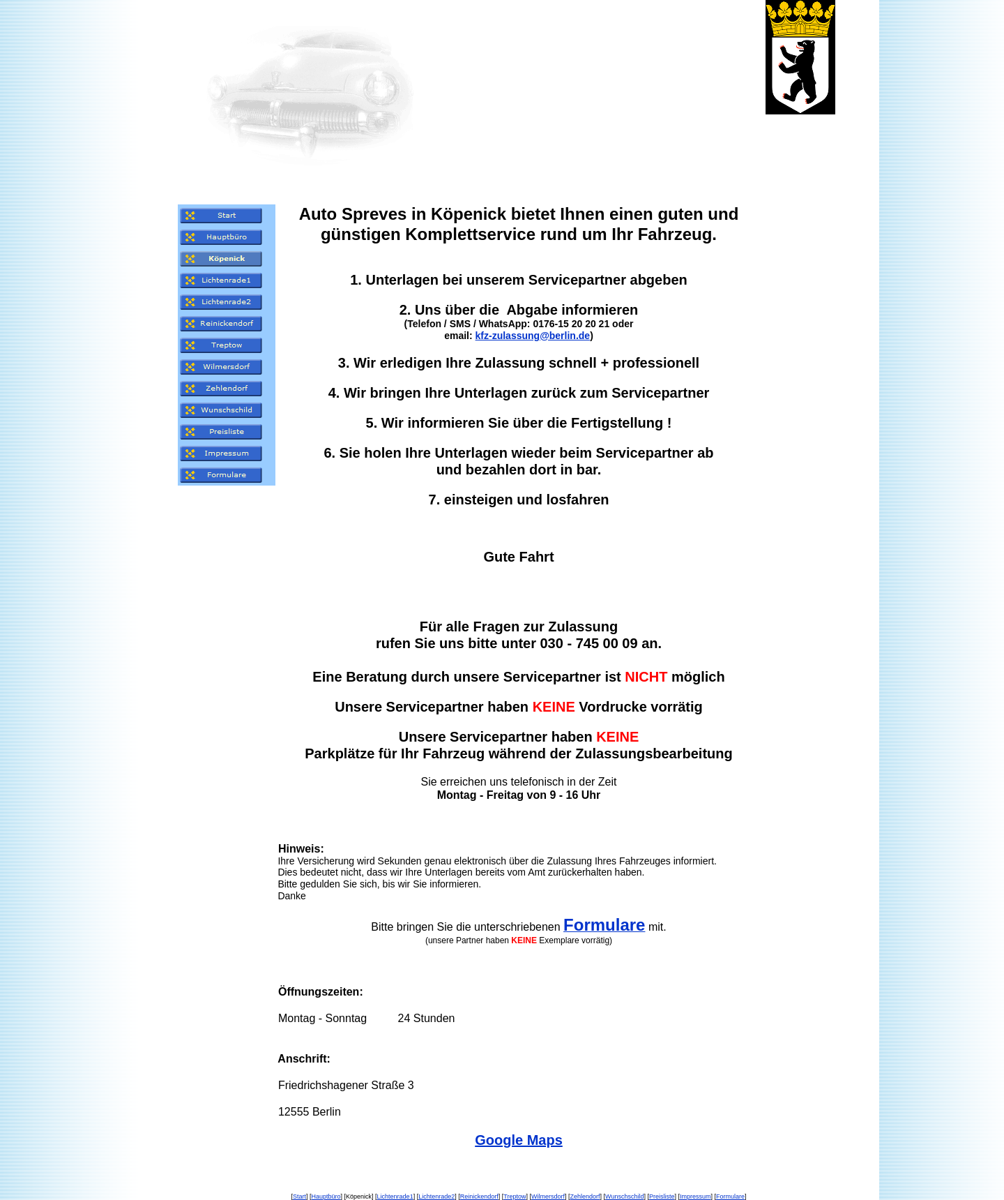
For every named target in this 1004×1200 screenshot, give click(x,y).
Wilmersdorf (548, 1196)
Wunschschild (624, 1196)
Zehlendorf (585, 1196)
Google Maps (519, 1140)
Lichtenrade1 (395, 1196)
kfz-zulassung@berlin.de (533, 335)
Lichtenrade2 (436, 1196)
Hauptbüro (326, 1196)
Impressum (695, 1196)
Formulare (730, 1196)
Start (299, 1196)
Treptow (514, 1196)
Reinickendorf (479, 1196)
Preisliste (662, 1196)
